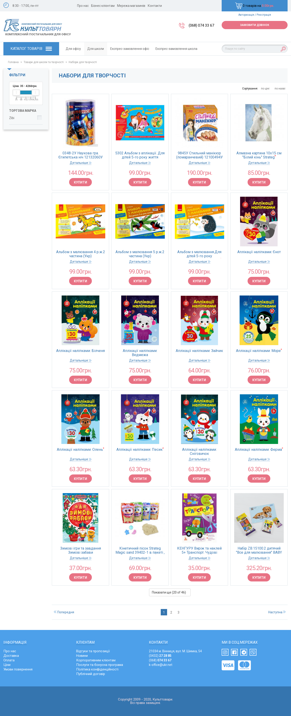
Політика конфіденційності (97, 669)
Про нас (83, 5)
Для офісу (73, 49)
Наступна (277, 612)
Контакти (155, 5)
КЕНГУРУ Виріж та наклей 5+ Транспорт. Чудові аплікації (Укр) (199, 550)
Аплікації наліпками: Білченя (80, 351)
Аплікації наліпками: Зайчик (199, 351)
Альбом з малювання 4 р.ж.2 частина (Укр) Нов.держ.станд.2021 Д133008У (80, 254)
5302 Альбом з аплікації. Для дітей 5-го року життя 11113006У (140, 155)
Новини (82, 656)
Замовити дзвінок (254, 25)
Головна (13, 62)
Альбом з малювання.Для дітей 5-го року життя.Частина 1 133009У (199, 254)
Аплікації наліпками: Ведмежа (140, 353)
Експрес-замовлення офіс (129, 49)
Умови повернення (18, 669)
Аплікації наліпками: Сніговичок (199, 452)
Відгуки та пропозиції (93, 651)
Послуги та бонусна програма (99, 665)
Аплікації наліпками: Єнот (259, 252)
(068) (160, 660)
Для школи (95, 49)
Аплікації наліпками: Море (259, 351)
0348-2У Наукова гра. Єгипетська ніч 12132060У (80, 155)
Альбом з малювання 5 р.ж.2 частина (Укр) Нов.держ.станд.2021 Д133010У (139, 254)
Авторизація (246, 14)
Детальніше (80, 163)
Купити (80, 182)
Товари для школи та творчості (44, 62)
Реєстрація (264, 14)
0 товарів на (254, 5)
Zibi (11, 118)
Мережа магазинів (131, 5)
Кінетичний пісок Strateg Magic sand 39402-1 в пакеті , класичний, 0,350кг (140, 550)
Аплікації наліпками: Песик (140, 450)
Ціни (6, 665)
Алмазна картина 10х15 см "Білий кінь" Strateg (258, 155)
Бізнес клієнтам (103, 5)
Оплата (9, 660)
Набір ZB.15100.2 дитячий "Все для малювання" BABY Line (259, 550)
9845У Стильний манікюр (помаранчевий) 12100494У (199, 155)
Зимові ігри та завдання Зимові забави (80, 550)
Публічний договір (90, 674)
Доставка (11, 656)
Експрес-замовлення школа (176, 49)
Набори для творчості (83, 62)
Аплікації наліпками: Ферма (259, 450)
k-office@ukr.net (160, 665)
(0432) (160, 655)
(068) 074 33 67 (201, 25)
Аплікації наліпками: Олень (80, 450)
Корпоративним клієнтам (95, 660)
